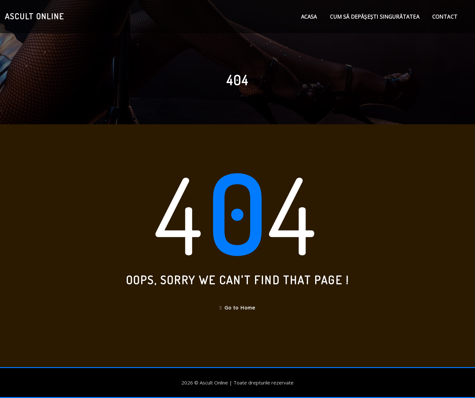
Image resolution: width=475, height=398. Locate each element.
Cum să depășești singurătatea (374, 16)
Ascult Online (34, 16)
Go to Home (237, 307)
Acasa (309, 16)
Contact (444, 16)
